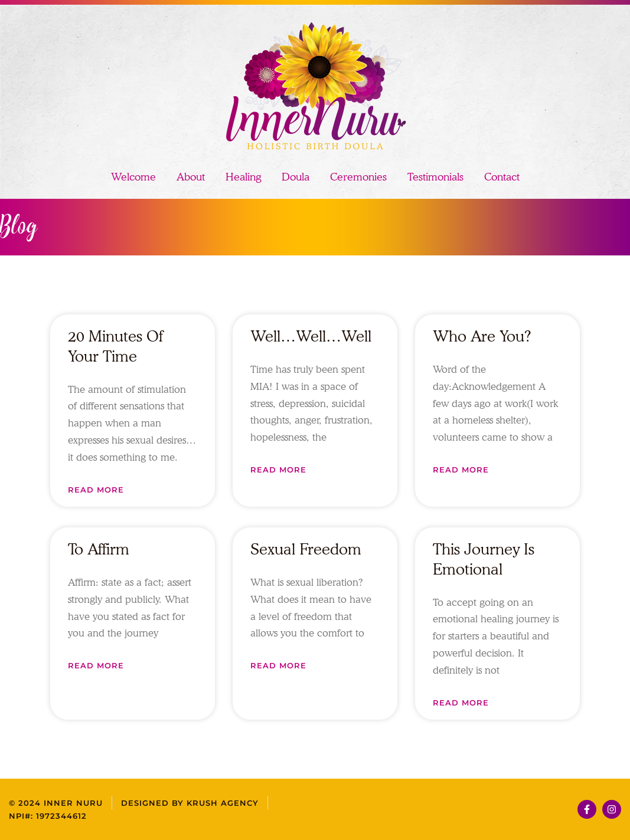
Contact (502, 176)
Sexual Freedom (305, 549)
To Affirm (98, 549)
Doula (295, 176)
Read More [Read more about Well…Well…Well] (278, 469)
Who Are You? (482, 336)
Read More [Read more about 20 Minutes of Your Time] (96, 489)
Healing (243, 176)
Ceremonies (358, 176)
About (191, 176)
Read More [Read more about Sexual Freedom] (278, 665)
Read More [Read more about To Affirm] (96, 665)
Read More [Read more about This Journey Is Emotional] (461, 702)
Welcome (133, 176)
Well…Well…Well (310, 336)
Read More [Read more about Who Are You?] (461, 469)
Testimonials (435, 176)
